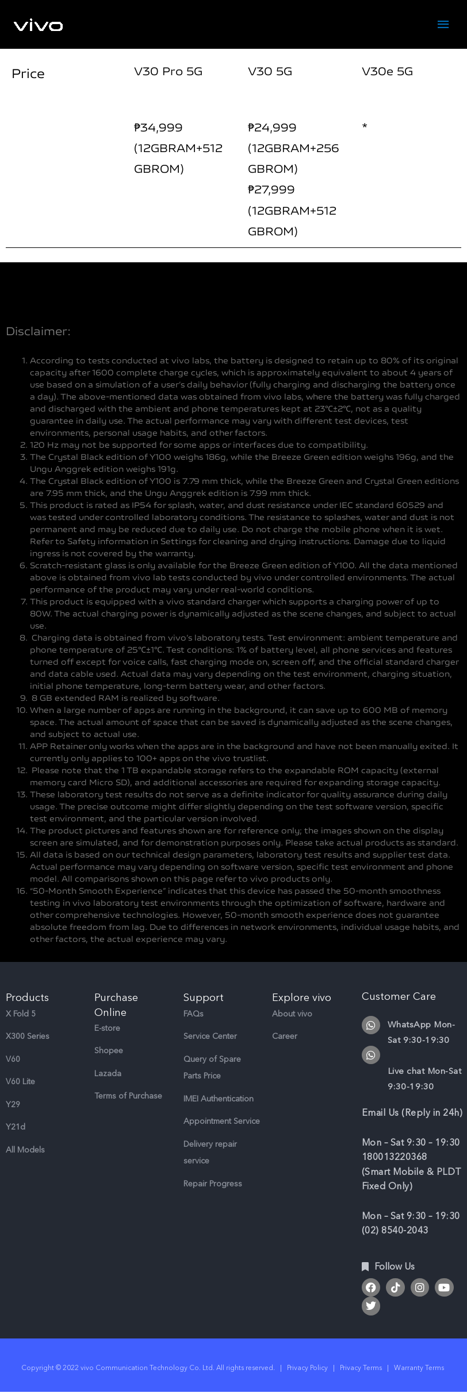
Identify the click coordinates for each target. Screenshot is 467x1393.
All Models (25, 1150)
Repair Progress (212, 1184)
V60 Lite (20, 1082)
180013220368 (394, 1157)
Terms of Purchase (128, 1096)
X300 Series (27, 1036)
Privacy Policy (307, 1367)
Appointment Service (221, 1121)
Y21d (15, 1127)
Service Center (210, 1036)
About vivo (292, 1014)
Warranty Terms (420, 1367)
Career (284, 1036)
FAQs (193, 1014)
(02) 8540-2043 (395, 1231)
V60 (13, 1059)
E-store (107, 1028)
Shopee (108, 1051)
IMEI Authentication (218, 1099)
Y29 (13, 1105)
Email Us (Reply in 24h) (412, 1113)
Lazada (107, 1074)
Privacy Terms (361, 1367)
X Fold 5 (21, 1014)
